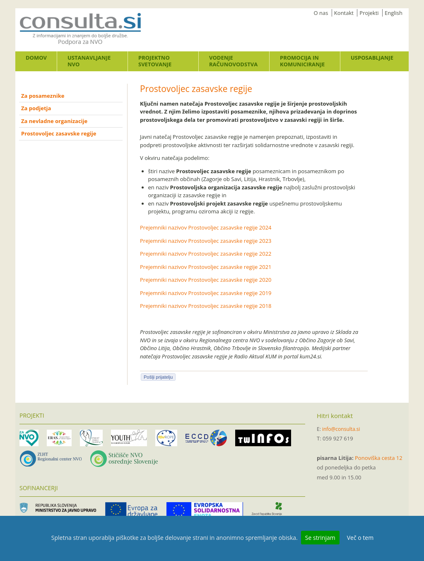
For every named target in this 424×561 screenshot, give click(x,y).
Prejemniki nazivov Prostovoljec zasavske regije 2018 (206, 306)
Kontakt (344, 13)
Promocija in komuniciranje (302, 61)
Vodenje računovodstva (233, 61)
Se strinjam (320, 538)
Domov (36, 57)
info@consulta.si (341, 429)
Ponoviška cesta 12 (378, 458)
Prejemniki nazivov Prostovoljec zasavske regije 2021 (206, 267)
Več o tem (360, 538)
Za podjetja (36, 108)
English (393, 13)
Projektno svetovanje (154, 61)
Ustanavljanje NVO (89, 61)
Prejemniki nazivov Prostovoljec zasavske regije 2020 (206, 279)
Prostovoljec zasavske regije (58, 133)
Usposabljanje (372, 57)
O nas (321, 13)
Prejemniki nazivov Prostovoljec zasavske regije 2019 (206, 293)
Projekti (368, 13)
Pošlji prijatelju (158, 377)
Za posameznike (42, 95)
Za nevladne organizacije (54, 121)
